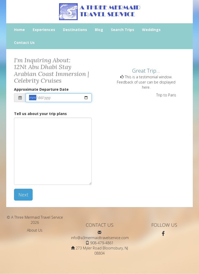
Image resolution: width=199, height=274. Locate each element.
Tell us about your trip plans (40, 113)
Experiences (44, 29)
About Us (34, 230)
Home (19, 29)
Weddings (151, 29)
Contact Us (24, 42)
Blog (99, 29)
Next (23, 195)
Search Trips (122, 29)
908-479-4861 (101, 242)
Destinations (75, 29)
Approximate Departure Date (41, 89)
